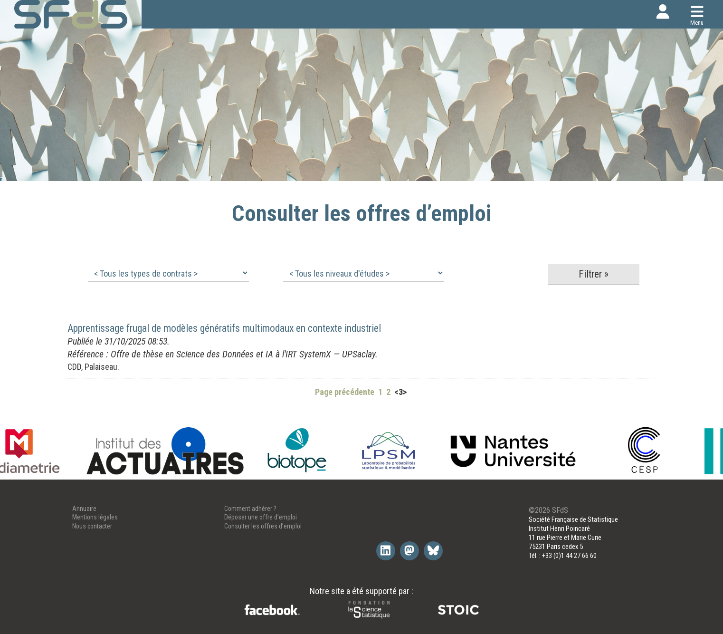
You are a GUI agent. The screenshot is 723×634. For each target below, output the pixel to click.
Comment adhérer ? (250, 508)
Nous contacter (92, 526)
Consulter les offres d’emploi (263, 526)
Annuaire (84, 508)
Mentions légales (95, 517)
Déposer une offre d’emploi (260, 517)
